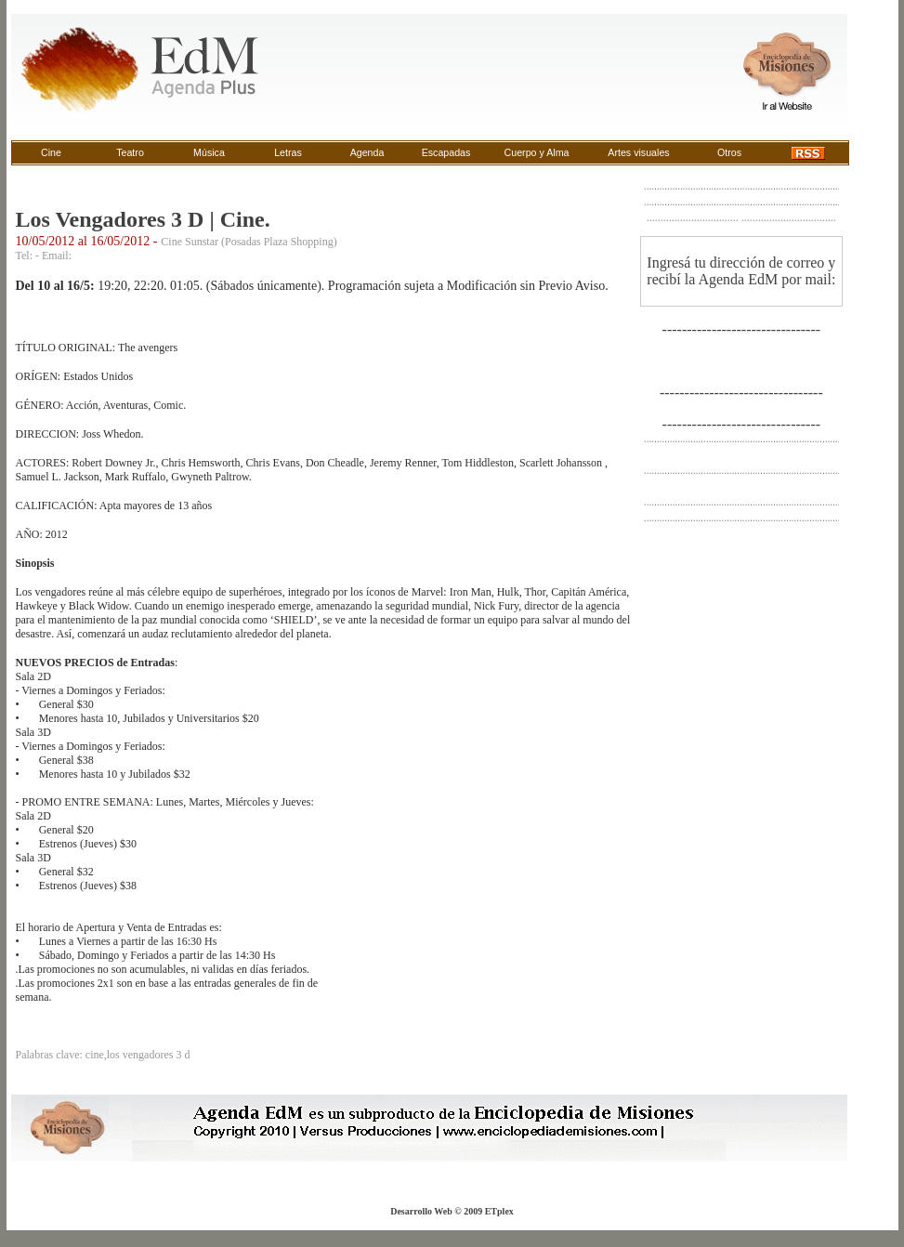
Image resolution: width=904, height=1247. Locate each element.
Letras (288, 152)
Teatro (130, 152)
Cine (51, 152)
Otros (729, 152)
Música (209, 152)
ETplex (499, 1211)
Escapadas (446, 152)
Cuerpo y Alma (537, 152)
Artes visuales (638, 152)
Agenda (367, 152)
